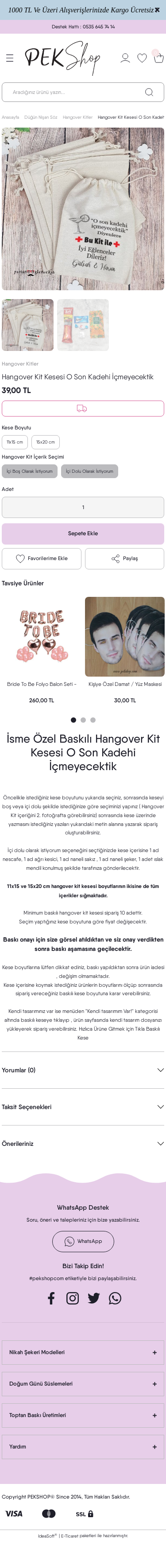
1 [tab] (73, 720)
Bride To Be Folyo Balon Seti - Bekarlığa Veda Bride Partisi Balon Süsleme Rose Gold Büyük (42, 685)
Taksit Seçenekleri (26, 1107)
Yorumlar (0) (18, 1070)
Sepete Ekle (83, 533)
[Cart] (159, 58)
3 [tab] (93, 720)
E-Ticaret (69, 1535)
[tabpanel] (41, 653)
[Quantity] (83, 507)
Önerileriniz (18, 1144)
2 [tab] (83, 720)
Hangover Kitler (20, 364)
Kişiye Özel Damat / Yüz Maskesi (125, 684)
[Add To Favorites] (41, 558)
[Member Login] (125, 58)
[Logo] (63, 58)
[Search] (83, 92)
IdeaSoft (47, 1535)
